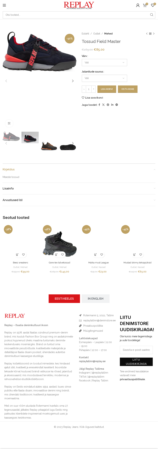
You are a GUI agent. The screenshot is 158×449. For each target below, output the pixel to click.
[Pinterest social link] (108, 104)
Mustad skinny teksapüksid (137, 262)
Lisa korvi (107, 89)
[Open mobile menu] (4, 5)
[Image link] (14, 315)
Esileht (85, 33)
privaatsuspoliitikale (132, 379)
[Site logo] (79, 5)
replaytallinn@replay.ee (92, 361)
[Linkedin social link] (112, 104)
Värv (84, 56)
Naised (102, 267)
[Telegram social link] (116, 104)
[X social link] (103, 104)
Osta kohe (127, 89)
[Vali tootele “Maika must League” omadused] (95, 254)
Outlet (96, 33)
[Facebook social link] (99, 104)
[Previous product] (146, 33)
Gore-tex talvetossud (59, 262)
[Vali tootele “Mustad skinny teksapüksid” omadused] (134, 254)
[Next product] (153, 33)
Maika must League (98, 262)
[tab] (64, 298)
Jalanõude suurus (92, 71)
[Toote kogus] (88, 89)
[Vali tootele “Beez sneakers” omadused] (17, 254)
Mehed (108, 33)
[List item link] (96, 320)
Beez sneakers (20, 262)
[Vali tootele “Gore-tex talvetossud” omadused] (56, 254)
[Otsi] (79, 15)
